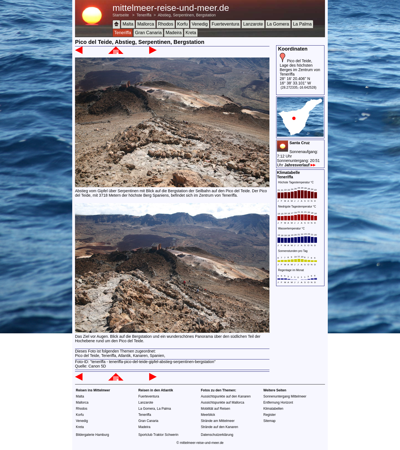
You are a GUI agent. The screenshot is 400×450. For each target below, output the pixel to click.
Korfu (182, 24)
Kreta (191, 32)
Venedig (200, 24)
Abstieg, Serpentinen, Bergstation (187, 15)
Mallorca (145, 24)
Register (269, 415)
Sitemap (269, 421)
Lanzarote (253, 24)
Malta (127, 24)
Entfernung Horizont (278, 402)
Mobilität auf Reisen (215, 409)
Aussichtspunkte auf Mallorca (222, 402)
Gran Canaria (148, 32)
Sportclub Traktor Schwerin (158, 435)
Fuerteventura (225, 24)
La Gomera (278, 24)
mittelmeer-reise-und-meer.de (170, 8)
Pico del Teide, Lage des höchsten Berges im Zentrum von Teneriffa (300, 67)
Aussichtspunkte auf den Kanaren (226, 396)
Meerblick (208, 415)
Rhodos (165, 24)
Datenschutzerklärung (217, 435)
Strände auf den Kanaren (219, 427)
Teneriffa (144, 15)
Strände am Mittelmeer (217, 421)
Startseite (120, 15)
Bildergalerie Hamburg (92, 435)
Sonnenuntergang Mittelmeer (284, 396)
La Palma (302, 24)
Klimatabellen (273, 409)
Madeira (174, 32)
